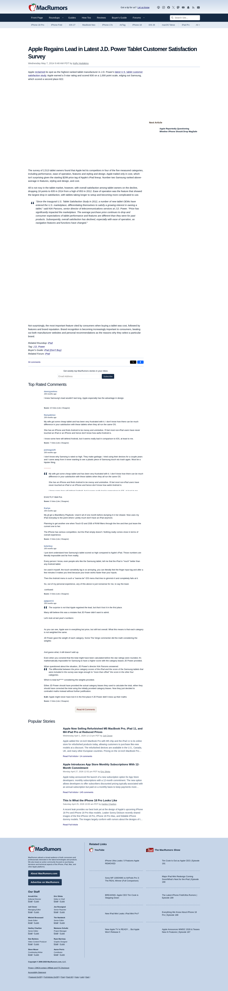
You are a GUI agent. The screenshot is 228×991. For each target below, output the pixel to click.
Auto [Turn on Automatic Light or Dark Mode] (77, 977)
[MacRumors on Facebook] (168, 7)
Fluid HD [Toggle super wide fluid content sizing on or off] (69, 977)
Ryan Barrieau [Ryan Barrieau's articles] (60, 939)
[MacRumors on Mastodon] (178, 7)
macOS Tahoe (168, 25)
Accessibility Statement (37, 972)
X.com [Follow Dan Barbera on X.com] (36, 944)
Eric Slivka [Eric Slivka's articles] (58, 896)
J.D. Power (39, 346)
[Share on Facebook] (140, 362)
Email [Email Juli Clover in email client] (30, 912)
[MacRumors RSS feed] (193, 7)
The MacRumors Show (167, 850)
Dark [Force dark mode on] (87, 977)
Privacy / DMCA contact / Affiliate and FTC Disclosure (48, 968)
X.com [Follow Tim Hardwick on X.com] (62, 923)
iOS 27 (72, 25)
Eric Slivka (105, 771)
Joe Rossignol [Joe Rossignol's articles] (60, 907)
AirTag (122, 25)
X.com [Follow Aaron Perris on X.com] (62, 955)
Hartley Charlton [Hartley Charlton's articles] (35, 928)
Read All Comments (86, 709)
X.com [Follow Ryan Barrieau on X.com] (62, 944)
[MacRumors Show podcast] (158, 7)
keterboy (48, 546)
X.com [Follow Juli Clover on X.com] (36, 912)
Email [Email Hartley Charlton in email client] (30, 933)
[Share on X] (133, 362)
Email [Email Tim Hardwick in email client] (56, 923)
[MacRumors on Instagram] (163, 7)
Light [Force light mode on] (82, 977)
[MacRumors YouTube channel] (183, 7)
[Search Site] (185, 17)
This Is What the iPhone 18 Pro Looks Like (90, 800)
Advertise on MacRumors (45, 882)
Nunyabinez (50, 415)
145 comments (86, 792)
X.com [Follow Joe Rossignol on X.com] (62, 912)
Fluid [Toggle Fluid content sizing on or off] (63, 977)
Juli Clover (108, 736)
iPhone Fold (56, 25)
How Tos (86, 17)
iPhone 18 (137, 25)
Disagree (65, 408)
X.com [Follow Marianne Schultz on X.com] (62, 933)
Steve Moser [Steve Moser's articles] (33, 949)
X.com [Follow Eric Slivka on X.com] (62, 901)
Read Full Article (70, 756)
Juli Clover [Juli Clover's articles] (32, 907)
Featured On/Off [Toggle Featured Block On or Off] (35, 977)
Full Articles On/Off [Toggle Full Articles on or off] (51, 977)
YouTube (99, 850)
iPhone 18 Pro (37, 25)
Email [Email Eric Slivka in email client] (56, 901)
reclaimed (40, 72)
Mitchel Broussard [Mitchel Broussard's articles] (35, 918)
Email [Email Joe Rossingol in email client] (56, 912)
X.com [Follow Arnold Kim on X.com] (36, 901)
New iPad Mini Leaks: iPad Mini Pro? (122, 913)
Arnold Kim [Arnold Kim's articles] (33, 896)
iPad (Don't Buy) (53, 350)
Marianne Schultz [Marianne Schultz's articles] (61, 928)
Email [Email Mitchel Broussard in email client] (30, 923)
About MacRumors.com (44, 873)
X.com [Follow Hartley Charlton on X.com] (36, 933)
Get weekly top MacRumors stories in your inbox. (85, 371)
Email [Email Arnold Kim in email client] (30, 901)
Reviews (101, 17)
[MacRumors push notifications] (188, 7)
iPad (50, 343)
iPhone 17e (107, 25)
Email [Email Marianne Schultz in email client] (56, 933)
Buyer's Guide (119, 17)
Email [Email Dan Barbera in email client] (30, 944)
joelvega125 (50, 450)
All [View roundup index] (198, 25)
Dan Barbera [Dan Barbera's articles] (33, 939)
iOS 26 (152, 25)
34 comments (34, 362)
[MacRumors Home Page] (48, 8)
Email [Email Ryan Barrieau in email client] (56, 944)
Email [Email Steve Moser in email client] (30, 955)
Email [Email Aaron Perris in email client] (56, 955)
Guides (72, 17)
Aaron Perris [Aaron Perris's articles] (59, 949)
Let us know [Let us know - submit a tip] (143, 7)
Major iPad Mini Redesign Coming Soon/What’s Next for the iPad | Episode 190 (180, 879)
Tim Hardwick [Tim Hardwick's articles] (59, 918)
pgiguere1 (49, 601)
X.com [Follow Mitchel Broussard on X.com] (36, 923)
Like (59, 408)
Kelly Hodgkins (81, 63)
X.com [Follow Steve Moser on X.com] (36, 955)
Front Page (37, 17)
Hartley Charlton (108, 804)
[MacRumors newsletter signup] (198, 7)
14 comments (86, 756)
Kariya (47, 508)
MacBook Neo (88, 25)
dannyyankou (50, 391)
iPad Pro (186, 25)
